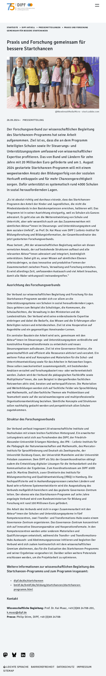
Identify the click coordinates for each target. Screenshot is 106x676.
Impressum (84, 667)
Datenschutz (66, 667)
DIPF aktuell (28, 27)
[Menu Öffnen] (97, 5)
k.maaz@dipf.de (17, 612)
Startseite (12, 27)
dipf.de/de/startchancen (28, 580)
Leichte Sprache (17, 667)
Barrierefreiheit (42, 667)
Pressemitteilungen (50, 27)
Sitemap (8, 670)
